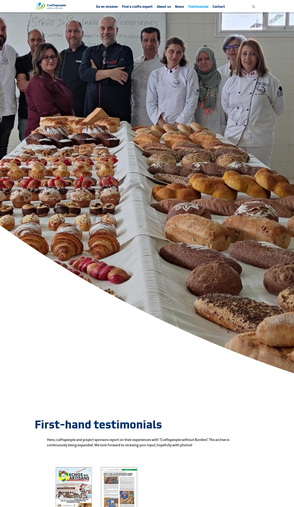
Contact (219, 6)
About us (164, 6)
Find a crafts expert (137, 6)
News (179, 6)
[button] (253, 6)
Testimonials (198, 6)
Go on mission (107, 6)
